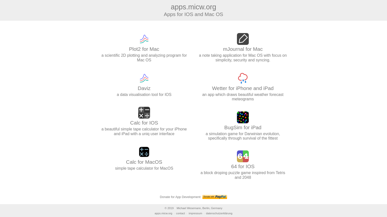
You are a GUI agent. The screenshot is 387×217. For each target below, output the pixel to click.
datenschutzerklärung (219, 213)
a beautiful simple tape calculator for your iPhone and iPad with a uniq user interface (144, 125)
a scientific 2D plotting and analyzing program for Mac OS (144, 51)
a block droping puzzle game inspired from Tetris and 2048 (242, 169)
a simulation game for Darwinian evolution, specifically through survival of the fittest (242, 129)
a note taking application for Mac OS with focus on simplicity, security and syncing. (242, 51)
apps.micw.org (164, 213)
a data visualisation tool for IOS (144, 88)
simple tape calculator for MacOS (144, 161)
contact (180, 213)
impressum (195, 213)
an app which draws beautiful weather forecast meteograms (242, 90)
